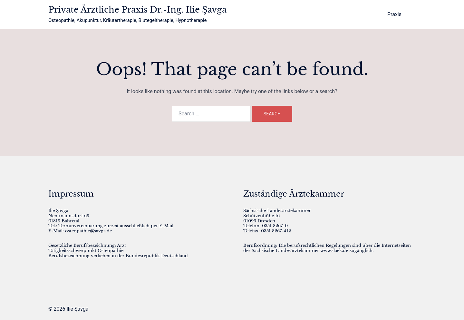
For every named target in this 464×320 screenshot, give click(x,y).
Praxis (394, 14)
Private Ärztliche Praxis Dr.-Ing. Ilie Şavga (137, 10)
